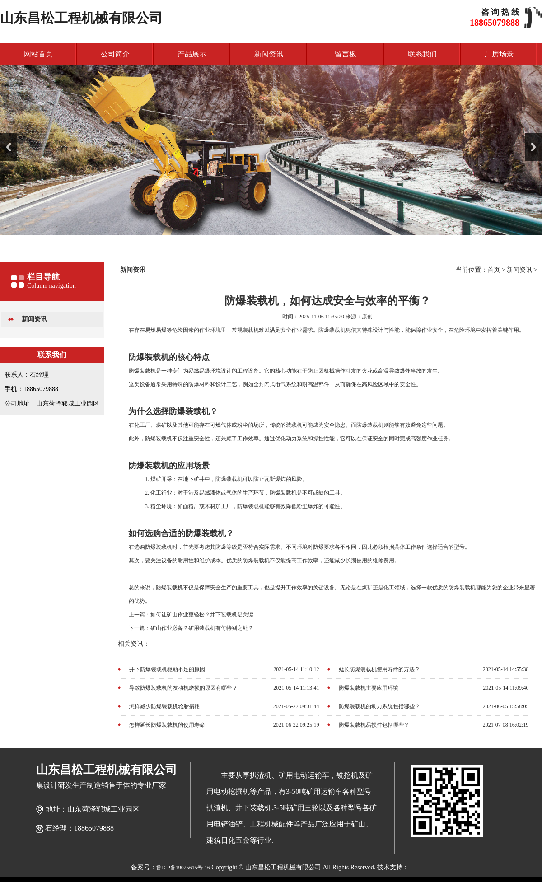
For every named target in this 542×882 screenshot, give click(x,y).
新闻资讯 (268, 54)
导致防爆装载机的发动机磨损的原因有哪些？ (183, 688)
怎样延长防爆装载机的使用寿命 (167, 725)
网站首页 (38, 54)
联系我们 (422, 54)
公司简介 (115, 54)
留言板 (345, 54)
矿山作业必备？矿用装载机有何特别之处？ (201, 628)
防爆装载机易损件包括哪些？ (374, 725)
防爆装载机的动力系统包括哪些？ (379, 706)
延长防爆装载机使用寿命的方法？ (379, 669)
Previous (8, 147)
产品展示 (192, 54)
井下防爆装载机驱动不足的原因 (167, 669)
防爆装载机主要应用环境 (368, 688)
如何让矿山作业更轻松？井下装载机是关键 (201, 614)
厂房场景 (499, 54)
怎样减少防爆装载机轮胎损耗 (164, 706)
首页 (493, 269)
